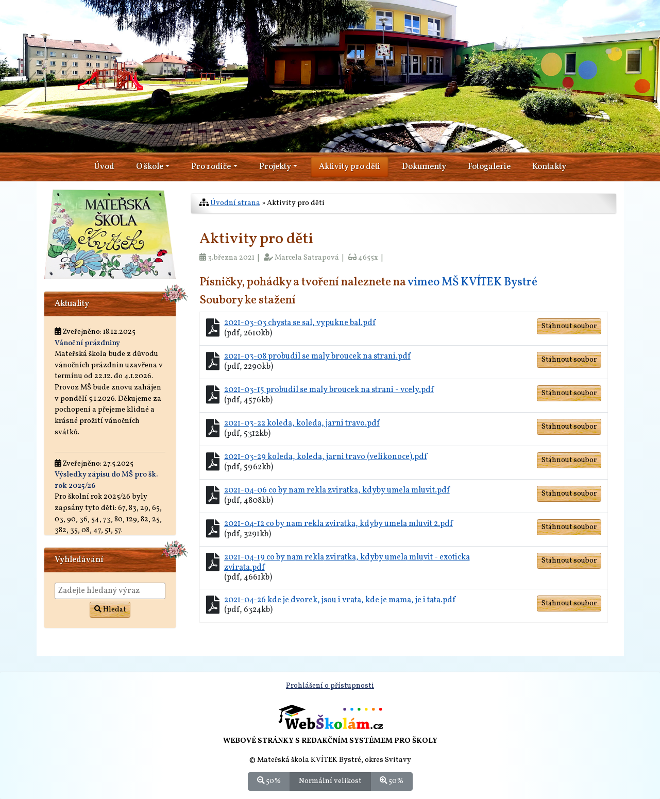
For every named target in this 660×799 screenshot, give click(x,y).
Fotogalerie (489, 167)
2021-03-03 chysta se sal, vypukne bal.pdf (300, 323)
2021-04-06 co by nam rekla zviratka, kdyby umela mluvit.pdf (337, 490)
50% (269, 781)
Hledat (110, 610)
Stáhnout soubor (569, 326)
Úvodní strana (235, 203)
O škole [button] (149, 167)
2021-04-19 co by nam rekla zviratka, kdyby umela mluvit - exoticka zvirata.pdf (347, 562)
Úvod (104, 167)
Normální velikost (330, 781)
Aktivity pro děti (349, 167)
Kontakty (549, 167)
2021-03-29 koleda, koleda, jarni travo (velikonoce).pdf (325, 457)
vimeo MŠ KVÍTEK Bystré (472, 283)
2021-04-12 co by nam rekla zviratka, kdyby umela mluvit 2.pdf (338, 524)
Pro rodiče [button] (211, 167)
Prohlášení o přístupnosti (330, 686)
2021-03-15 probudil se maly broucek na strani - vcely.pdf (329, 390)
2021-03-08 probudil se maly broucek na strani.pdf (317, 356)
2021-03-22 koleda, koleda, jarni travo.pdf (302, 423)
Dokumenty (424, 167)
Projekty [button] (275, 167)
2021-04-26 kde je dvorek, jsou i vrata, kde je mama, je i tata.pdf (339, 600)
